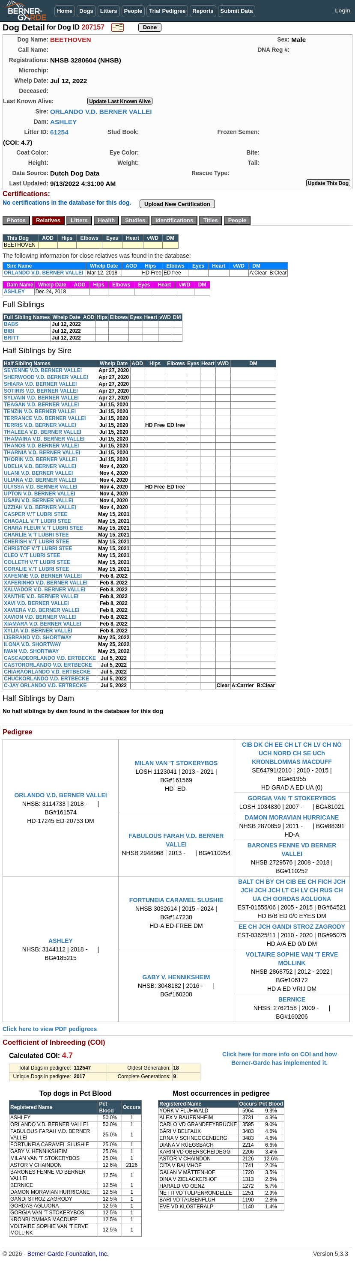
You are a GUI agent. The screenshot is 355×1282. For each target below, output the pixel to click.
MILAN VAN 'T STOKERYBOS (176, 763)
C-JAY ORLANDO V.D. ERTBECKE (45, 686)
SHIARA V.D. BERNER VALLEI (40, 384)
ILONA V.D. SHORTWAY (32, 644)
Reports (202, 11)
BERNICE (291, 999)
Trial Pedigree (167, 11)
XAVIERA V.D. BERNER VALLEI (42, 610)
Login (342, 10)
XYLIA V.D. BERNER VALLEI (38, 631)
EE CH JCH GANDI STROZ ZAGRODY (292, 926)
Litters (108, 11)
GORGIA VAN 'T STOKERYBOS (292, 798)
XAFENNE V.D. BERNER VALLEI (43, 576)
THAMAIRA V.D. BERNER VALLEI (44, 439)
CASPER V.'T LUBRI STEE (35, 514)
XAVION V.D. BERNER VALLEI (40, 617)
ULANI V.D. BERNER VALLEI (38, 473)
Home (64, 11)
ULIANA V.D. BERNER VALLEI (40, 480)
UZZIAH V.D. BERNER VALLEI (40, 507)
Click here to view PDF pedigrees (50, 1029)
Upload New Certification (177, 204)
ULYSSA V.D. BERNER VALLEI (41, 487)
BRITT (11, 338)
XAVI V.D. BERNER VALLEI (36, 603)
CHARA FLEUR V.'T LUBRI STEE (43, 528)
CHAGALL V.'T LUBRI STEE (37, 521)
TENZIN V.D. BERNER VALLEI (40, 411)
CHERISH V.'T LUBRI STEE (36, 542)
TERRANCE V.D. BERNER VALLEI (45, 418)
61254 (59, 132)
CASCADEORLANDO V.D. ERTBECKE (50, 658)
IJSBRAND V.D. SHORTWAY (38, 638)
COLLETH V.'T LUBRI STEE (37, 562)
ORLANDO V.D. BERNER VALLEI (101, 111)
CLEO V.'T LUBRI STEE (32, 555)
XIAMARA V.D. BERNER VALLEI (42, 624)
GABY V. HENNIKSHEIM (176, 977)
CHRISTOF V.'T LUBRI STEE (38, 549)
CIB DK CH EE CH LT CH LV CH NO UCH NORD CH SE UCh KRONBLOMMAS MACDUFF (292, 753)
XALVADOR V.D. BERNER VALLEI (44, 590)
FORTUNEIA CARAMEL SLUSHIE (176, 900)
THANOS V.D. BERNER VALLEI (41, 446)
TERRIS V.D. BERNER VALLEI (40, 425)
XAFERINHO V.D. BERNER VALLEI (45, 583)
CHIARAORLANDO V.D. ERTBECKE (47, 672)
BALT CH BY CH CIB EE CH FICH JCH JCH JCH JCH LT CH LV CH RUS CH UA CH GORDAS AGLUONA (292, 890)
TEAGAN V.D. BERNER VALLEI (41, 405)
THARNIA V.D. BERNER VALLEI (42, 453)
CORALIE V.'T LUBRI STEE (36, 569)
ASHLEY (63, 121)
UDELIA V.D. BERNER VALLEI (40, 466)
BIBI (9, 331)
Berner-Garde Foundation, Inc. (68, 1253)
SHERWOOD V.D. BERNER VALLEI (46, 377)
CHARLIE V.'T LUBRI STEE (36, 535)
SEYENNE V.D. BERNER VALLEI (43, 370)
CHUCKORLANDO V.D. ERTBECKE (46, 679)
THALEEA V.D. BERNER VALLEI (42, 432)
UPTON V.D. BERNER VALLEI (39, 494)
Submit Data (237, 11)
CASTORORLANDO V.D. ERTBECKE (48, 665)
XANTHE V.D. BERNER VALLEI (41, 596)
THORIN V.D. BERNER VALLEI (40, 459)
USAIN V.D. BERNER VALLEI (38, 501)
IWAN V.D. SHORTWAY (31, 651)
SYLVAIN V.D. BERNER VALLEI (41, 398)
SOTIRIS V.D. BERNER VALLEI (41, 391)
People (133, 11)
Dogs (86, 11)
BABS (11, 324)
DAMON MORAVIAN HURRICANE (292, 817)
